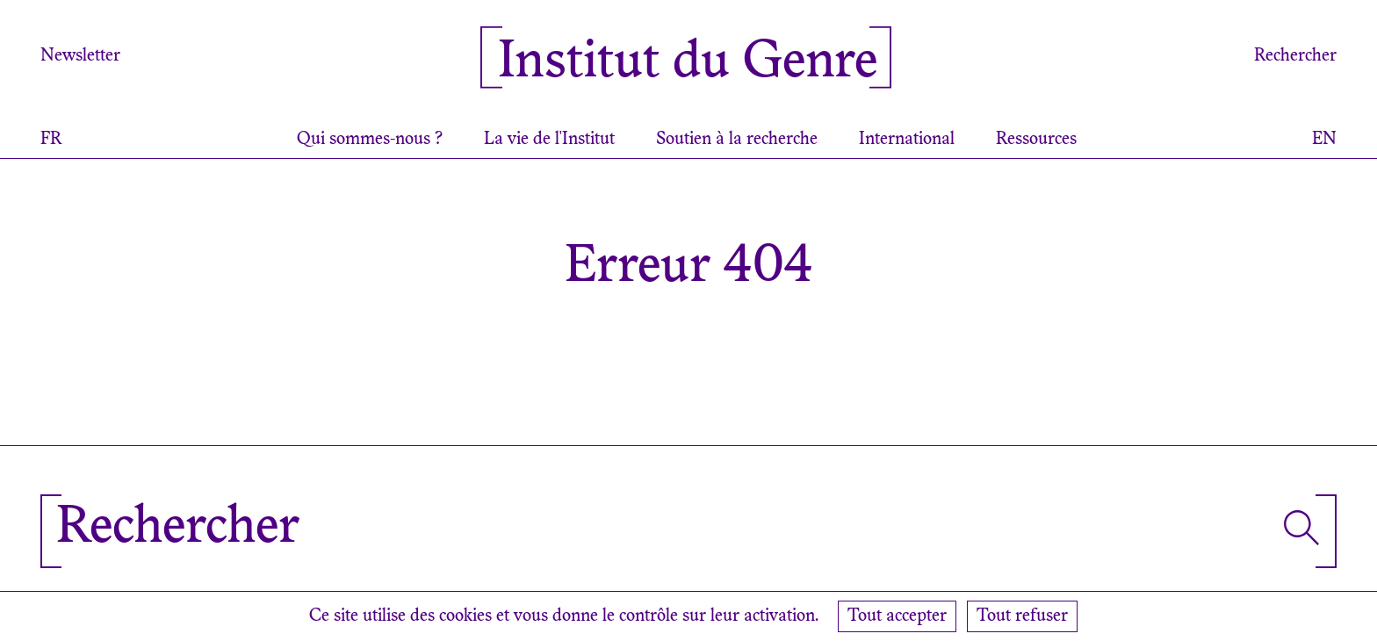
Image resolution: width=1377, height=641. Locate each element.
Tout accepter (897, 616)
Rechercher (1295, 56)
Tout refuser (1022, 616)
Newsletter (80, 56)
